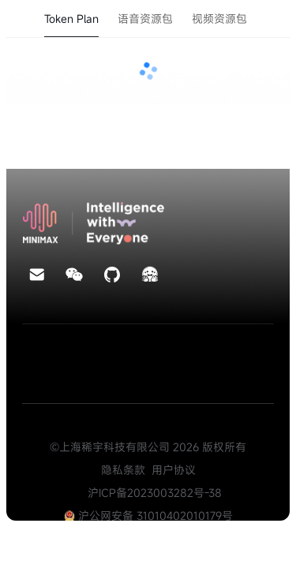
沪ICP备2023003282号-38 (155, 492)
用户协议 (174, 469)
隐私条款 (123, 469)
